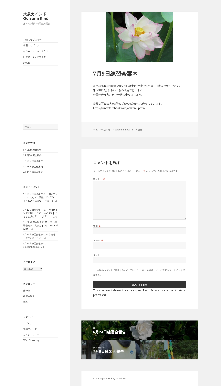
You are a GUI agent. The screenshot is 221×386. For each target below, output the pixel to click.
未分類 (26, 290)
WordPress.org (31, 340)
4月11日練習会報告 (33, 172)
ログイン (27, 323)
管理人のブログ (31, 45)
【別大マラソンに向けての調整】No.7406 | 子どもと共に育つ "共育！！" (40, 197)
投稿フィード (30, 329)
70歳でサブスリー (32, 39)
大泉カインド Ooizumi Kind (37, 16)
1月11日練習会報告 (33, 209)
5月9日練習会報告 (32, 149)
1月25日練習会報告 (33, 194)
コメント (99, 178)
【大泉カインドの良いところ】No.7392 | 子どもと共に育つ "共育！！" (40, 213)
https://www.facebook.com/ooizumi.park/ (119, 108)
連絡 (25, 301)
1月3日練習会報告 (32, 222)
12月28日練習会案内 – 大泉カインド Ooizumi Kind (40, 225)
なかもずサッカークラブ (35, 51)
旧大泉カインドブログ (34, 56)
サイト (96, 255)
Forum (26, 62)
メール (98, 240)
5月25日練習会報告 (33, 234)
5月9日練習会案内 (32, 155)
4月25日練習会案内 (33, 166)
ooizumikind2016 (124, 129)
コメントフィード (32, 334)
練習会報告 (29, 296)
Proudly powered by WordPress (110, 378)
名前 (97, 225)
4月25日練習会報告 (33, 160)
